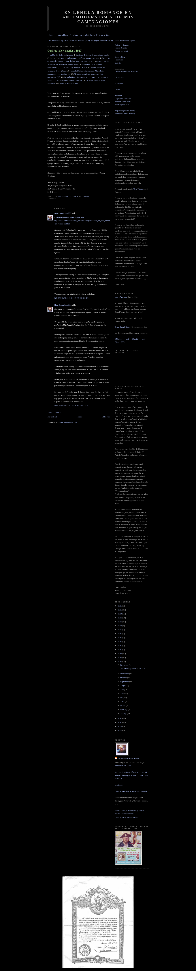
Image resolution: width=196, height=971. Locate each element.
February (124, 709)
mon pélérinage (121, 297)
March (123, 705)
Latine (117, 90)
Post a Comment (54, 412)
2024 (120, 614)
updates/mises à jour (123, 765)
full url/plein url (127, 813)
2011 (120, 718)
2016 (120, 646)
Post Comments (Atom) (67, 422)
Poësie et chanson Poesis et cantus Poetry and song (122, 48)
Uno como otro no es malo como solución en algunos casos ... (74, 58)
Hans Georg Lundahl (62, 213)
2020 (120, 630)
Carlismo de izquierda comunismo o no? (92, 55)
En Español (119, 78)
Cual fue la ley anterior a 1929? (74, 67)
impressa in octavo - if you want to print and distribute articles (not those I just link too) (131, 775)
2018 (120, 638)
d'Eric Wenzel (137, 189)
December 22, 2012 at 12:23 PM (71, 298)
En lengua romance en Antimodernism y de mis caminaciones (98, 17)
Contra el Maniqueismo (68, 83)
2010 (120, 722)
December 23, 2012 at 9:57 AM (71, 405)
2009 (120, 726)
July (122, 689)
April (122, 701)
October (123, 677)
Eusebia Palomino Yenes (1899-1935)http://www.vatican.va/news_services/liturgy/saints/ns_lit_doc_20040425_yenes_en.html (82, 220)
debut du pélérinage (123, 327)
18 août (135, 339)
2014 (120, 653)
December (124, 665)
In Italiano (119, 84)
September (124, 681)
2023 (120, 618)
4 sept (142, 339)
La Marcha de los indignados (61, 55)
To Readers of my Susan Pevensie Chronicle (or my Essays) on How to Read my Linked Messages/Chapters (92, 40)
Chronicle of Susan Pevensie (126, 72)
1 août (126, 339)
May (122, 697)
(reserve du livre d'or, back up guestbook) (131, 791)
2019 (120, 634)
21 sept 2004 (120, 342)
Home (51, 35)
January (123, 713)
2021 (120, 626)
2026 (120, 606)
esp (57, 198)
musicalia (119, 785)
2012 (120, 661)
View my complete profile (128, 818)
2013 (120, 657)
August (123, 685)
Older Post (106, 417)
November (124, 673)
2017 (120, 642)
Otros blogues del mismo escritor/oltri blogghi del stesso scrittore (84, 35)
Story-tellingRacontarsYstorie (120, 60)
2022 (120, 622)
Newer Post (52, 417)
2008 (120, 730)
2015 (120, 650)
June (122, 693)
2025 (120, 610)
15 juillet (118, 339)
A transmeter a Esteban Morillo (69, 80)
